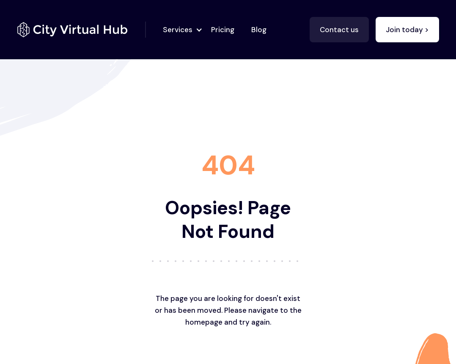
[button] (180, 29)
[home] (81, 30)
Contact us (339, 29)
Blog (258, 29)
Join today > (407, 29)
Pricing (222, 29)
